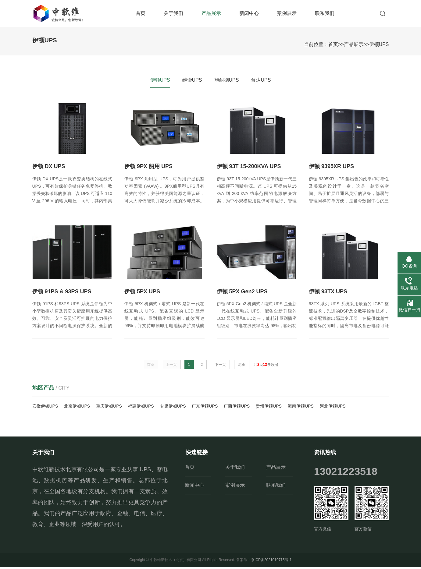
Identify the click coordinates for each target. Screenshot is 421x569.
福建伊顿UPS (141, 407)
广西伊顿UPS (237, 407)
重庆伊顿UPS (109, 407)
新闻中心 (249, 13)
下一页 (220, 366)
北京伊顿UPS (77, 407)
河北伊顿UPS (333, 407)
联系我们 (324, 13)
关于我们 (173, 13)
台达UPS (261, 80)
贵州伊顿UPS (269, 407)
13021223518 (345, 473)
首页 (140, 13)
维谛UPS (192, 80)
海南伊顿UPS (301, 407)
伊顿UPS (379, 44)
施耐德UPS (226, 80)
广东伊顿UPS (205, 407)
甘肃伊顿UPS (173, 407)
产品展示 (211, 13)
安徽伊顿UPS (45, 407)
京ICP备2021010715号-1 (271, 562)
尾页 (241, 366)
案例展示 (287, 13)
